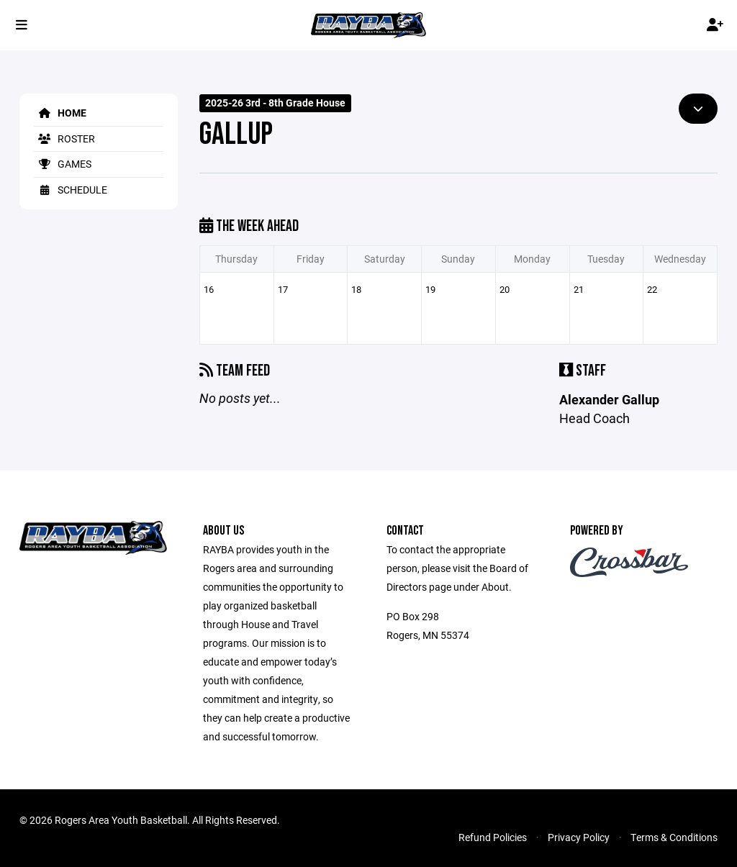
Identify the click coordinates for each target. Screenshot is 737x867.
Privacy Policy (579, 837)
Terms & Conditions (674, 837)
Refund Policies (492, 837)
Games (62, 164)
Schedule (70, 189)
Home (60, 112)
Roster (64, 138)
